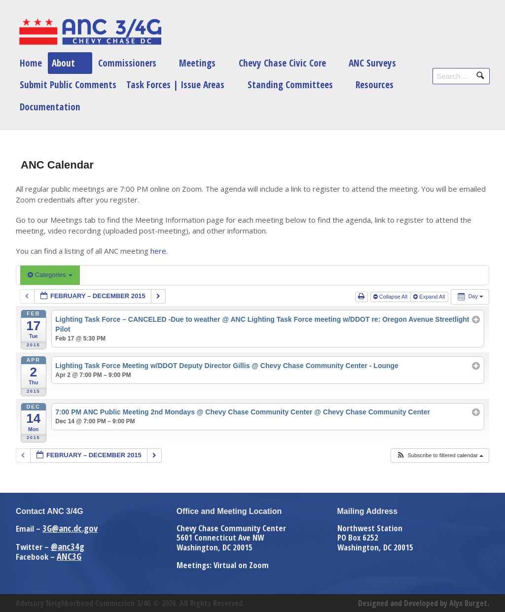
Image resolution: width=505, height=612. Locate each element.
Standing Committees (290, 84)
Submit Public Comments (68, 84)
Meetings (197, 62)
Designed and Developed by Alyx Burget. (423, 603)
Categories (50, 274)
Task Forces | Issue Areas (175, 84)
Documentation (50, 106)
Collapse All (391, 297)
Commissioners (127, 62)
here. (159, 251)
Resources (375, 84)
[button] (439, 455)
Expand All (429, 297)
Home (31, 62)
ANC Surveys (372, 62)
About (63, 62)
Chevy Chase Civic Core (282, 62)
